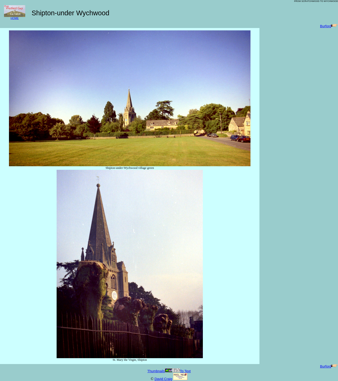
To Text (181, 371)
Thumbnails (159, 371)
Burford (329, 26)
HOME (14, 17)
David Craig (163, 379)
